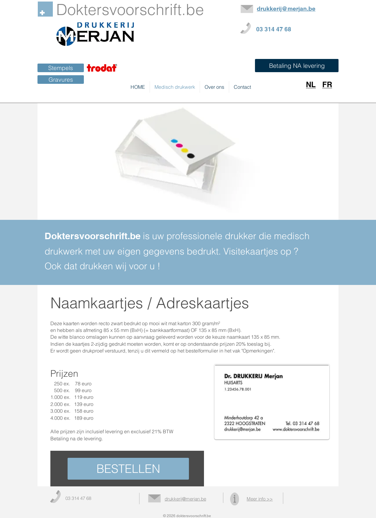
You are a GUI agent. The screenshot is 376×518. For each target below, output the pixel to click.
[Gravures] (60, 79)
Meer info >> (260, 499)
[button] (297, 65)
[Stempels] (60, 68)
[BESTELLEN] (128, 469)
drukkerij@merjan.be (185, 499)
